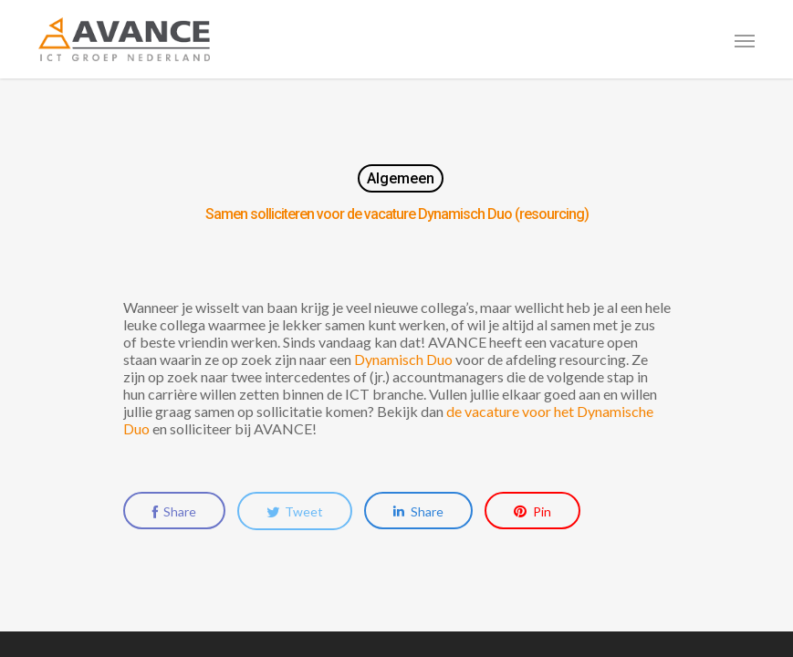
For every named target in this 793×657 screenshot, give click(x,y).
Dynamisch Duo (403, 359)
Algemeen (400, 178)
